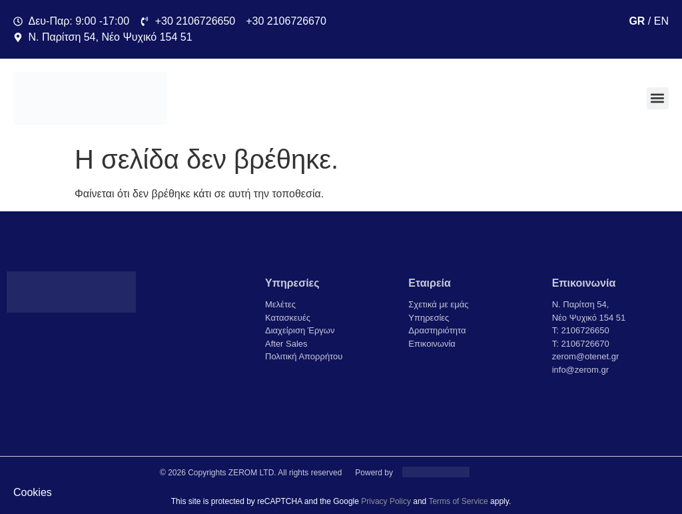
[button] (658, 98)
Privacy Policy (386, 501)
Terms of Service (458, 501)
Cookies (32, 492)
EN (661, 21)
